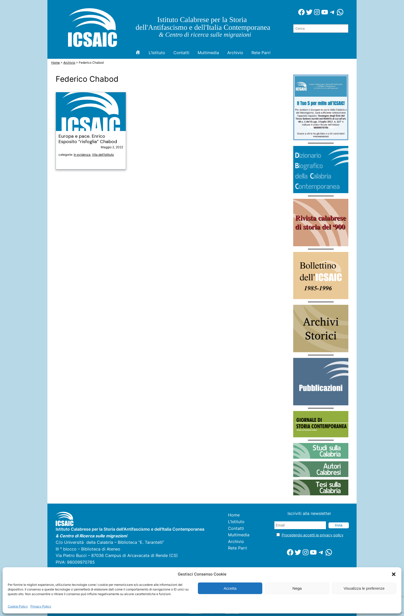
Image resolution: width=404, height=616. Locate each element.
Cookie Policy (18, 606)
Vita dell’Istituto (103, 155)
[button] (393, 574)
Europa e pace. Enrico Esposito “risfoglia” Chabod (87, 139)
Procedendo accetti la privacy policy (312, 535)
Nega (297, 588)
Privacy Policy (40, 606)
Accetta (230, 588)
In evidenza (82, 155)
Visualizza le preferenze (364, 588)
